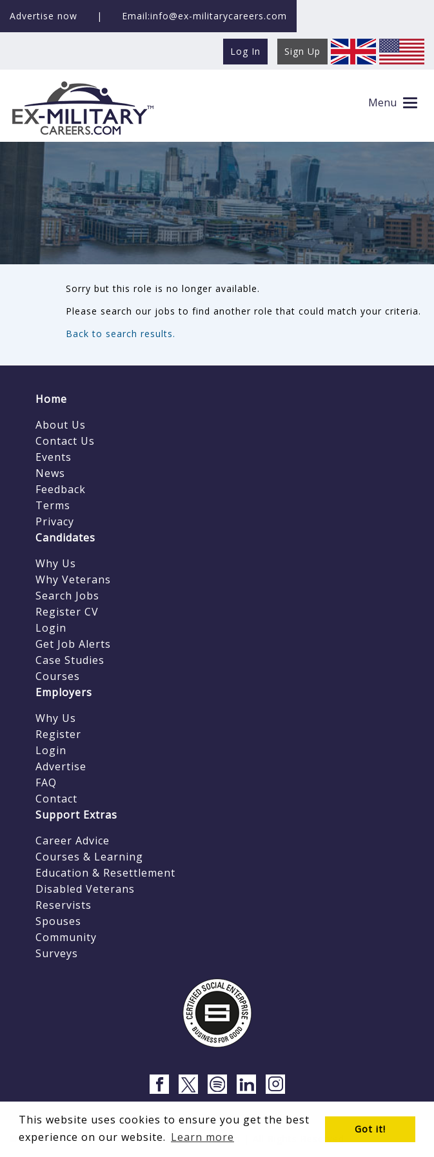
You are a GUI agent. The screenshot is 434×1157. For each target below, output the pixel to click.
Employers (63, 692)
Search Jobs (67, 595)
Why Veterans (73, 579)
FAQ (46, 782)
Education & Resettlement (105, 873)
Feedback (60, 489)
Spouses (58, 921)
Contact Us (65, 441)
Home (51, 399)
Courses (57, 676)
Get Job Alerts (73, 644)
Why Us (55, 563)
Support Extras (76, 815)
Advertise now (43, 16)
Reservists (63, 905)
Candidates (65, 537)
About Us (60, 425)
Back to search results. (120, 333)
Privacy (54, 521)
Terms (52, 505)
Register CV (67, 612)
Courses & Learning (89, 857)
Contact (56, 799)
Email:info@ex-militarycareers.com (204, 16)
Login (50, 628)
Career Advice (72, 840)
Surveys (56, 953)
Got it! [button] (370, 1129)
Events (53, 457)
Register (58, 734)
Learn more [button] (202, 1137)
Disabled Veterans (85, 889)
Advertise (60, 766)
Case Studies (69, 660)
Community (66, 937)
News (50, 473)
